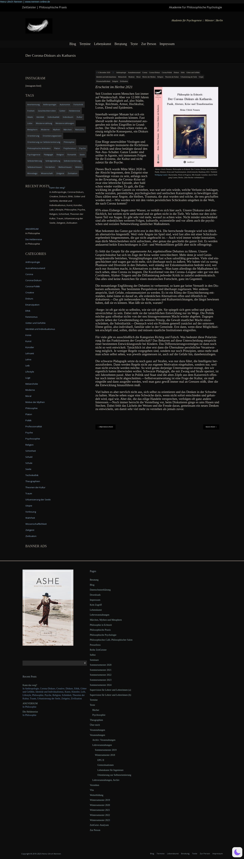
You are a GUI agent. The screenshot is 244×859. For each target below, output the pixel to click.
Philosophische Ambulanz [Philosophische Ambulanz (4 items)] (39, 148)
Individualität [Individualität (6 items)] (53, 117)
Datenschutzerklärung (100, 590)
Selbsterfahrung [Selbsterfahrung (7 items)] (34, 161)
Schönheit (30, 450)
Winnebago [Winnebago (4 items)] (32, 173)
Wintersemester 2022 (100, 815)
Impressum (167, 44)
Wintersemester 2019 (100, 800)
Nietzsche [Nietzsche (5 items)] (79, 129)
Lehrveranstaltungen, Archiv (105, 780)
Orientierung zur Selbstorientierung (114, 775)
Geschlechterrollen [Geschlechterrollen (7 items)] (47, 110)
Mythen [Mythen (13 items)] (56, 129)
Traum (28, 493)
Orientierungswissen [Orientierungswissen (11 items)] (52, 135)
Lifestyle (29, 371)
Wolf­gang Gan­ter (161, 175)
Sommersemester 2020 (100, 665)
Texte (134, 44)
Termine (84, 44)
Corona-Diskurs (154, 72)
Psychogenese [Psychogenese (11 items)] (33, 154)
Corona (144, 72)
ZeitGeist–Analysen (99, 825)
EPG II (100, 760)
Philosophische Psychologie (103, 635)
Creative (29, 292)
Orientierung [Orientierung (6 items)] (33, 135)
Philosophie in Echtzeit (101, 625)
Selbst (93, 655)
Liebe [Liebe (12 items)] (29, 123)
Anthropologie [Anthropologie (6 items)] (49, 104)
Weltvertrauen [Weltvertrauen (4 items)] (65, 167)
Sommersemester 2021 (100, 670)
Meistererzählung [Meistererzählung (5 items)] (44, 123)
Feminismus (31, 316)
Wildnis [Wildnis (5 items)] (78, 167)
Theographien (32, 481)
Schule (28, 463)
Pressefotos (95, 645)
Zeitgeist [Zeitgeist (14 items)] (60, 173)
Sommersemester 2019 (106, 750)
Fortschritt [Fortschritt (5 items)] (78, 104)
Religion (160, 77)
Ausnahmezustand (134, 72)
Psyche (29, 432)
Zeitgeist (115, 81)
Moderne (131, 77)
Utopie (201, 77)
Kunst (28, 341)
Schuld (28, 456)
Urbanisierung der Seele (189, 77)
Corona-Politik (167, 72)
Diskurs (176, 72)
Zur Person (148, 44)
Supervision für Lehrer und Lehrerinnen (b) (110, 695)
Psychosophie (32, 438)
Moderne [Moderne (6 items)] (45, 129)
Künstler (29, 347)
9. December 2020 (104, 72)
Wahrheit (30, 517)
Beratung (121, 44)
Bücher (95, 710)
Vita (92, 790)
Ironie (28, 335)
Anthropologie (121, 72)
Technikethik (31, 475)
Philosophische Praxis (100, 630)
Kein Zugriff (96, 605)
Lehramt (29, 353)
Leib (27, 365)
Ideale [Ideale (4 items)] (30, 117)
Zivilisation (124, 81)
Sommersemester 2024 (100, 685)
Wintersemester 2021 (100, 810)
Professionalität (33, 426)
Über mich (95, 725)
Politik (28, 420)
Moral (138, 77)
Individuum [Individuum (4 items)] (68, 117)
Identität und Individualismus (106, 77)
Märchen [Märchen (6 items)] (68, 129)
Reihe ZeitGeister (98, 650)
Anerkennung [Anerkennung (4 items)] (33, 104)
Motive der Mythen (149, 77)
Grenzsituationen (105, 765)
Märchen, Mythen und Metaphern (106, 620)
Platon (28, 414)
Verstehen (94, 785)
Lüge (27, 377)
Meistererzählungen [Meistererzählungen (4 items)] (65, 123)
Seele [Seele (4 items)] (82, 154)
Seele (28, 469)
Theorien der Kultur (172, 77)
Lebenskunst (102, 44)
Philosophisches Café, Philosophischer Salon (111, 640)
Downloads (95, 595)
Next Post (211, 427)
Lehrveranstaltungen (99, 615)
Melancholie (122, 77)
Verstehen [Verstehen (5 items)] (50, 167)
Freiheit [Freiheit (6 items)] (30, 110)
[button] (237, 852)
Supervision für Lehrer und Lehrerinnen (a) (110, 690)
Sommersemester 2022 (100, 675)
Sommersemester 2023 (100, 680)
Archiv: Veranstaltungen (103, 740)
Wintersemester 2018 (105, 755)
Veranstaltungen (97, 730)
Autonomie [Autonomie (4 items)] (65, 104)
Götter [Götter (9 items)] (62, 110)
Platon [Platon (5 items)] (57, 148)
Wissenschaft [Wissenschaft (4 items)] (47, 173)
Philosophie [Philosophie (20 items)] (69, 142)
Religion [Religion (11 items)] (60, 154)
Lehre (28, 359)
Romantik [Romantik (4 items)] (71, 154)
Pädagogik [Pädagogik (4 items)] (48, 154)
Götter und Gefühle (193, 72)
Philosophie (31, 408)
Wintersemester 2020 (100, 805)
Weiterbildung (96, 795)
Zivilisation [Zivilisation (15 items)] (72, 173)
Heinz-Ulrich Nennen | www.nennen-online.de (25, 1)
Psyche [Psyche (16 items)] (82, 148)
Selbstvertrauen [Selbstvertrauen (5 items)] (34, 167)
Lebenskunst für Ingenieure (110, 770)
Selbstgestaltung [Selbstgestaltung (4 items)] (52, 161)
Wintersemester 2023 (100, 820)
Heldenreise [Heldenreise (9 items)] (74, 110)
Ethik (183, 72)
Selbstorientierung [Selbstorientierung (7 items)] (72, 161)
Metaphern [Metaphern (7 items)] (32, 129)
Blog (72, 44)
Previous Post (105, 427)
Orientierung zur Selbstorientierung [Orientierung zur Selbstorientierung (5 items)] (43, 142)
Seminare (94, 660)
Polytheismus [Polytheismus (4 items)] (70, 148)
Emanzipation (32, 304)
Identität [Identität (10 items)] (40, 117)
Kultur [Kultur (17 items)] (79, 117)
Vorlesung (30, 511)
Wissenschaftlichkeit (103, 81)
